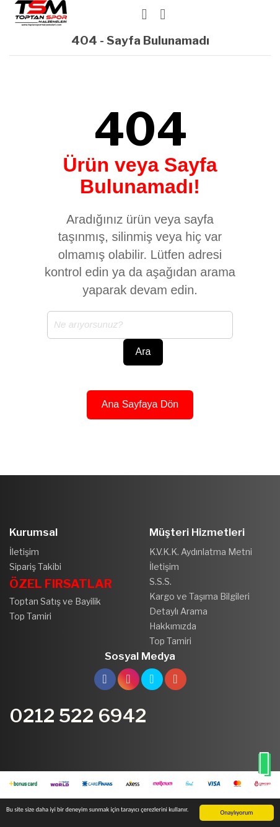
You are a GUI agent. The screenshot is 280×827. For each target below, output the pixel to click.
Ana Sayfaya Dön (140, 404)
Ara (143, 351)
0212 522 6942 (78, 715)
